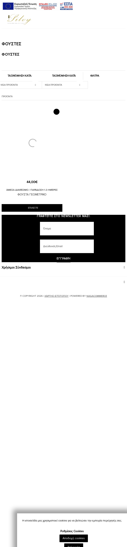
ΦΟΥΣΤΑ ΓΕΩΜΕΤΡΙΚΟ (32, 194)
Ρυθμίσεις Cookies (72, 541)
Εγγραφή (63, 258)
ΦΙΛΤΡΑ (94, 75)
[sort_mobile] (65, 84)
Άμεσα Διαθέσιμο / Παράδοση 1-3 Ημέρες (32, 190)
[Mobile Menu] (2, 20)
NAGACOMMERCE (96, 296)
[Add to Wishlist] (56, 112)
